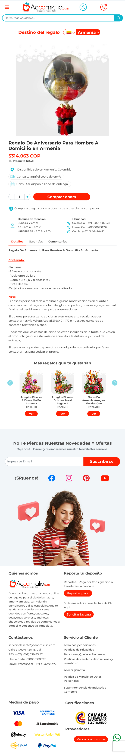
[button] (11, 197)
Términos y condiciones (80, 645)
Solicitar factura (79, 615)
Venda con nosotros (91, 740)
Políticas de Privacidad (79, 650)
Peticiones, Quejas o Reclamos (84, 655)
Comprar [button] (61, 197)
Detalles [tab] (18, 242)
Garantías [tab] (38, 242)
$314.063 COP (24, 156)
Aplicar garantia (74, 670)
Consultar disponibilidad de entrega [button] (39, 184)
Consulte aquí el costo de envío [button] (35, 176)
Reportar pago (78, 594)
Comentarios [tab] (62, 242)
